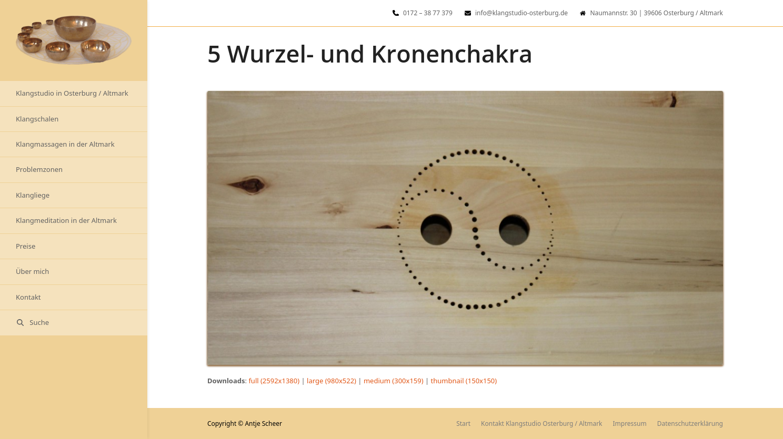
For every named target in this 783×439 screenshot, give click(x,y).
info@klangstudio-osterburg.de (521, 12)
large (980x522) (331, 380)
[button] (73, 322)
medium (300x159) (394, 380)
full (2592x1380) (273, 380)
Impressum (630, 423)
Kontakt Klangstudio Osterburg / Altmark (541, 423)
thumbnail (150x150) (464, 380)
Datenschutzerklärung (690, 423)
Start (463, 423)
